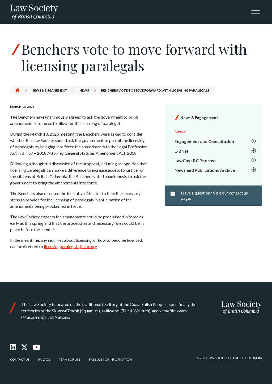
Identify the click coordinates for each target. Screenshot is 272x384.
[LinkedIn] (13, 347)
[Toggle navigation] (255, 12)
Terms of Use (69, 359)
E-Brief (216, 151)
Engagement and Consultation (216, 141)
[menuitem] (214, 132)
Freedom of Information (110, 359)
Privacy (44, 359)
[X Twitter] (24, 347)
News (84, 90)
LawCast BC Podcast (216, 160)
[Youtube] (36, 347)
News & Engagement (49, 90)
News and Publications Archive (216, 170)
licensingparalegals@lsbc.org (70, 246)
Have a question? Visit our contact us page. (214, 195)
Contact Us (19, 359)
